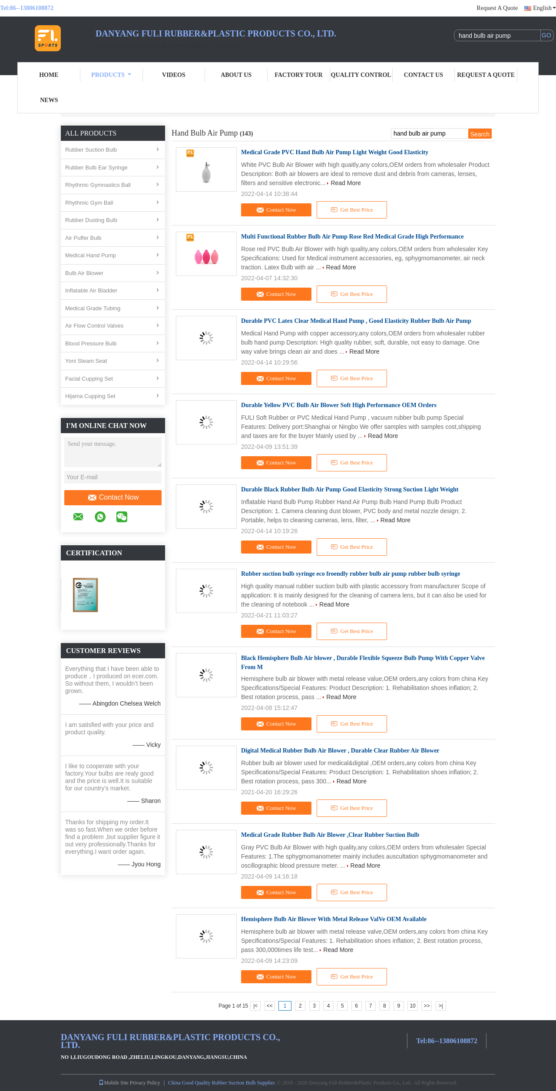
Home (48, 75)
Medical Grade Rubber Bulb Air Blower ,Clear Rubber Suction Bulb (330, 835)
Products (111, 75)
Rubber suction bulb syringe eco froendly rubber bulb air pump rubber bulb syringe (350, 573)
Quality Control (361, 75)
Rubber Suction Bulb (91, 149)
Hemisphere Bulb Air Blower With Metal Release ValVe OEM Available (334, 919)
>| (441, 1006)
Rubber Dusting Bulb (91, 220)
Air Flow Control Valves (94, 325)
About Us (236, 75)
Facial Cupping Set (89, 378)
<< (270, 1006)
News (49, 100)
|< (255, 1006)
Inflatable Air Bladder (91, 290)
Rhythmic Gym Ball (89, 202)
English (544, 8)
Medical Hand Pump (90, 255)
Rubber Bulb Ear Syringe (96, 167)
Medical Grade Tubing (92, 308)
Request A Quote (497, 8)
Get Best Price (352, 209)
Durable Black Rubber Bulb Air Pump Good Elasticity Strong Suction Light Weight (349, 489)
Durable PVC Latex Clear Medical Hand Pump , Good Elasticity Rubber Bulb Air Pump (356, 321)
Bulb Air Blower (84, 273)
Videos (173, 75)
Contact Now (113, 497)
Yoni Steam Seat (86, 361)
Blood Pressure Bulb (91, 343)
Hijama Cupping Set (90, 396)
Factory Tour (298, 75)
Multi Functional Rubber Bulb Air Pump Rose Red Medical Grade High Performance (352, 236)
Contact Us (423, 75)
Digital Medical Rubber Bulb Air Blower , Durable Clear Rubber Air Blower (340, 750)
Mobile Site (113, 1083)
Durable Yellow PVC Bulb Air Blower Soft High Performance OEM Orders (339, 405)
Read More (346, 182)
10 (412, 1006)
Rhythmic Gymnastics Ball (98, 185)
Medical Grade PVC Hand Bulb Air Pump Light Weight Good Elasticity (334, 152)
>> (427, 1006)
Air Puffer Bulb (83, 238)
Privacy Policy (145, 1083)
